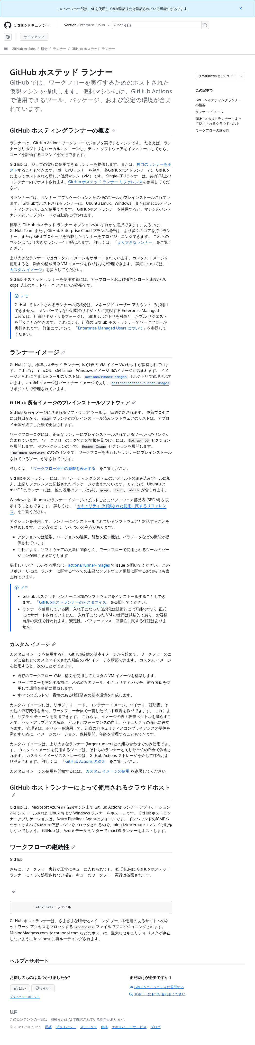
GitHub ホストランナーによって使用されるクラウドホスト (90, 790)
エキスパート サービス (129, 1027)
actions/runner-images (89, 565)
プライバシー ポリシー (25, 997)
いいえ (43, 988)
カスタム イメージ (26, 269)
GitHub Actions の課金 (85, 761)
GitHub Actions (24, 48)
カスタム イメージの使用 (107, 771)
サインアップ (34, 36)
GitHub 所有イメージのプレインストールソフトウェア (73, 402)
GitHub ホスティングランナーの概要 (63, 130)
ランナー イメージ (37, 352)
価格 (104, 1027)
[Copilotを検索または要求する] (160, 25)
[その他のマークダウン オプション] (241, 76)
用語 (48, 1027)
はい (20, 988)
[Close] (241, 8)
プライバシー (66, 1027)
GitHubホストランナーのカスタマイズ (72, 602)
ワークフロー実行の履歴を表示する (64, 468)
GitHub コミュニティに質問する (156, 987)
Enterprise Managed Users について (110, 328)
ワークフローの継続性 (42, 847)
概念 (44, 48)
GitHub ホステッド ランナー (93, 48)
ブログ (155, 1027)
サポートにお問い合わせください (157, 994)
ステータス (88, 1027)
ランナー (59, 48)
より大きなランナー (134, 242)
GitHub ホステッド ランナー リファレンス (105, 181)
